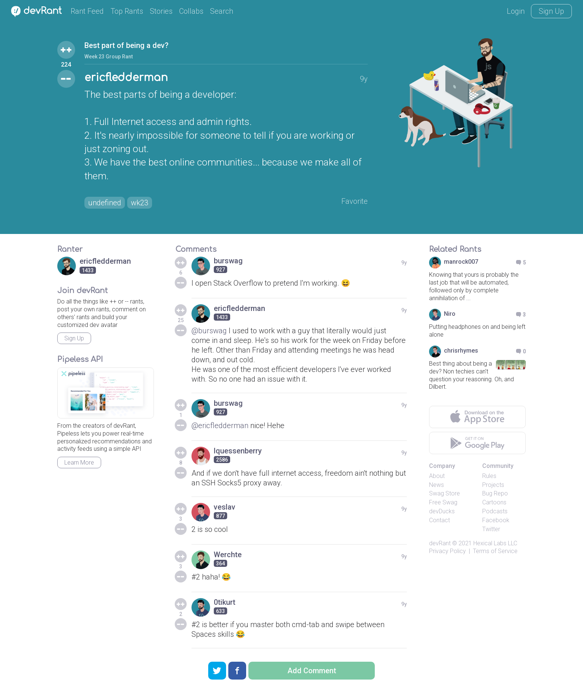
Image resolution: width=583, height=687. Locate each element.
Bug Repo (495, 493)
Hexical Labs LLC (495, 543)
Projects (493, 484)
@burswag (209, 330)
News (436, 484)
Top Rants (126, 11)
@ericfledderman (219, 425)
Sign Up (551, 11)
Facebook (495, 520)
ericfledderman (126, 78)
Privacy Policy (447, 551)
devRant (440, 543)
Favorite (354, 201)
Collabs (191, 11)
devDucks (442, 511)
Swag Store (444, 493)
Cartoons (494, 502)
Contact (439, 520)
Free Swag (443, 502)
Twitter (491, 529)
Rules (489, 475)
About (437, 475)
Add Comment (311, 670)
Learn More (79, 462)
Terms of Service (495, 551)
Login (516, 11)
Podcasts (495, 511)
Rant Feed (87, 11)
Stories (161, 11)
